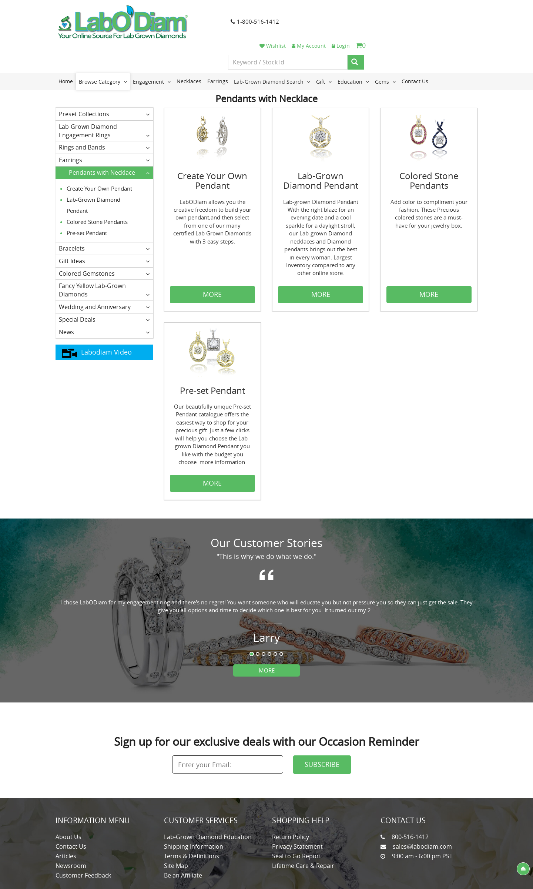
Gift (324, 50)
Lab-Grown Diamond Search (272, 50)
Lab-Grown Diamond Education (208, 805)
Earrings (217, 50)
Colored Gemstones (104, 242)
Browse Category (103, 50)
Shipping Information (193, 815)
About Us (68, 805)
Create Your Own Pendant (99, 157)
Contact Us (415, 50)
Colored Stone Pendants (97, 190)
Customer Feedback (83, 844)
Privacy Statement (297, 815)
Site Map (176, 834)
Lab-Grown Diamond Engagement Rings (104, 99)
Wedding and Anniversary (104, 276)
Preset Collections (104, 83)
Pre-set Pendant (87, 201)
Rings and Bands (104, 116)
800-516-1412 (410, 805)
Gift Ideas (104, 229)
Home (65, 50)
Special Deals (104, 288)
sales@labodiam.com (422, 815)
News (104, 300)
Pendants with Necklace (109, 141)
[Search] (464, 28)
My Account (417, 12)
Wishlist (381, 12)
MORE (212, 263)
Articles (66, 825)
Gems (385, 50)
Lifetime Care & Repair (303, 834)
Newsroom (71, 834)
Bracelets (104, 217)
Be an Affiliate (183, 844)
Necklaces (189, 50)
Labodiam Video (96, 321)
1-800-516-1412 (248, 22)
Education (353, 50)
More (267, 639)
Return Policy (290, 805)
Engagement (152, 50)
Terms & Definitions (191, 825)
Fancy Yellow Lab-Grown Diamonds (104, 259)
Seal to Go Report (296, 825)
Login (449, 12)
